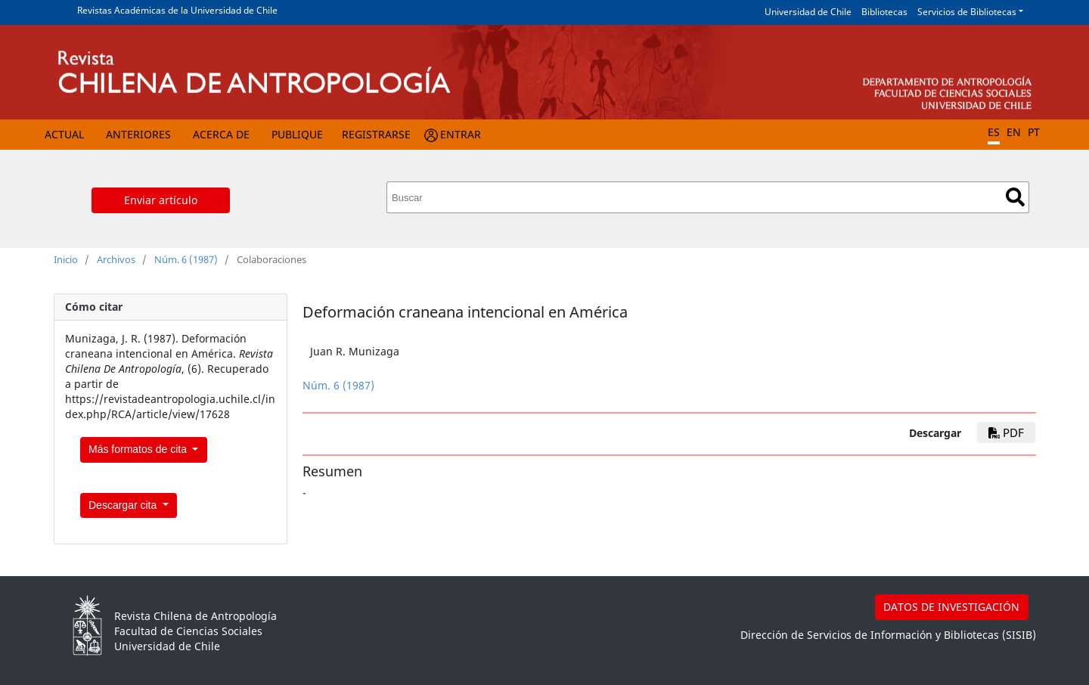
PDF (1006, 432)
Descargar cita (124, 505)
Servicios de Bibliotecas (966, 11)
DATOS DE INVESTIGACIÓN (951, 607)
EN (1014, 132)
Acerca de (221, 134)
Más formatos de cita (139, 449)
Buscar (1015, 197)
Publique (297, 134)
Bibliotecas (884, 11)
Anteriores (138, 134)
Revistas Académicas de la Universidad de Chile (177, 10)
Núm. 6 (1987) (186, 259)
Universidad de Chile (808, 11)
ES (994, 132)
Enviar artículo (160, 200)
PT (1034, 132)
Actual (64, 134)
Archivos (116, 259)
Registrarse (376, 134)
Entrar (460, 134)
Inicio (66, 259)
